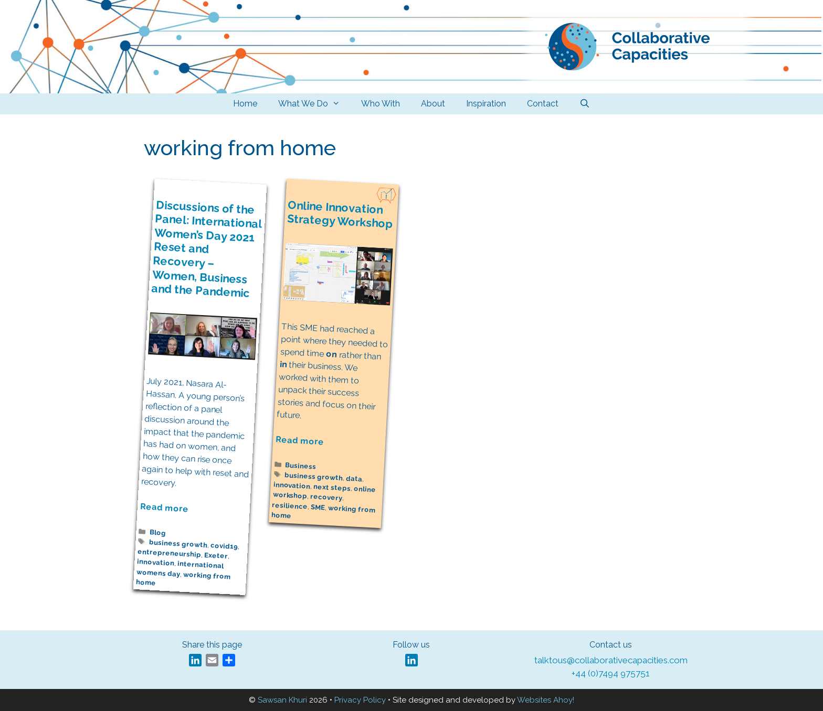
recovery (326, 497)
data (354, 479)
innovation (156, 563)
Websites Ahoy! (545, 700)
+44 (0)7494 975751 (611, 673)
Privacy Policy (360, 700)
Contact (542, 104)
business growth (178, 543)
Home (245, 104)
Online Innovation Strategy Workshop (340, 214)
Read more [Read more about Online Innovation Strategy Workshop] (300, 441)
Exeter (216, 555)
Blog (158, 532)
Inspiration (486, 104)
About (433, 104)
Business (300, 465)
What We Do (314, 103)
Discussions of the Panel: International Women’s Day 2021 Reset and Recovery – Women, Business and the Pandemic (206, 249)
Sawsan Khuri (282, 700)
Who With (380, 104)
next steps (332, 488)
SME (318, 507)
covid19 (224, 546)
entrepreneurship (170, 553)
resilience (290, 506)
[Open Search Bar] (585, 103)
